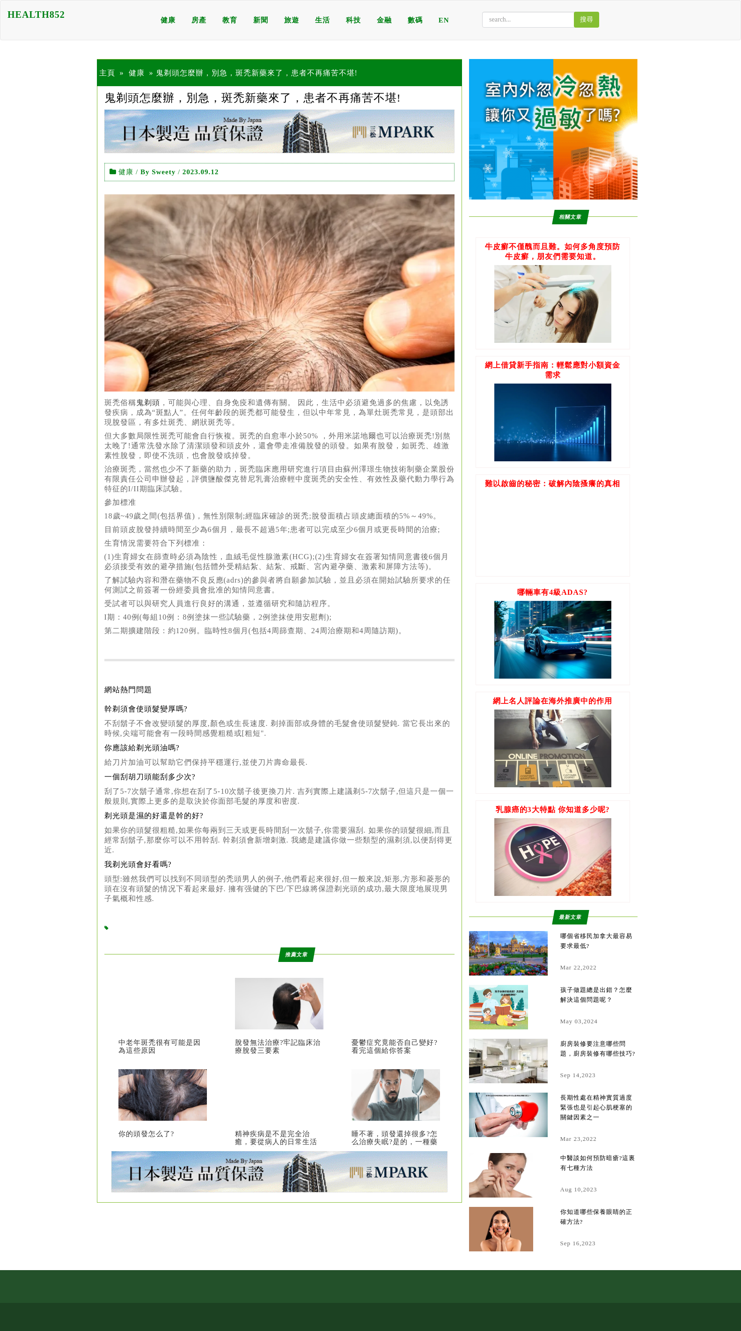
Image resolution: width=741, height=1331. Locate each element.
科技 (353, 20)
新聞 (260, 20)
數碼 (415, 20)
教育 (229, 20)
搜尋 (586, 19)
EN (444, 20)
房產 (198, 20)
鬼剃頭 (148, 403)
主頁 (107, 73)
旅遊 (291, 20)
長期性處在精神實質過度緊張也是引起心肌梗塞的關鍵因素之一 (596, 1107)
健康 (168, 20)
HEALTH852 (36, 14)
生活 (322, 20)
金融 (384, 20)
